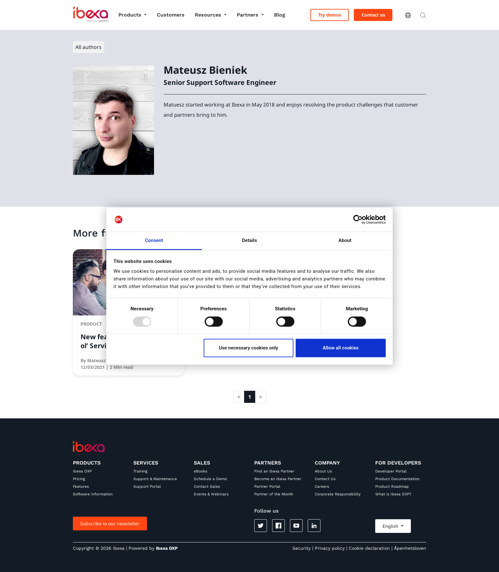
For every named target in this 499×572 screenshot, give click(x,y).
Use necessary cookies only (248, 348)
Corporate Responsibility (338, 494)
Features (81, 486)
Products (130, 15)
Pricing (79, 479)
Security (301, 548)
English (391, 526)
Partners (248, 15)
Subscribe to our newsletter (109, 523)
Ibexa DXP (82, 471)
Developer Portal (391, 471)
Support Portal (147, 486)
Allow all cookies (341, 348)
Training (140, 471)
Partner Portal (267, 486)
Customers (171, 15)
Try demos (329, 15)
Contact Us (325, 479)
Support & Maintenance (155, 479)
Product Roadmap (392, 486)
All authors (88, 47)
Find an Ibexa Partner (274, 471)
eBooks (200, 471)
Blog (279, 15)
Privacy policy (330, 548)
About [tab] (345, 241)
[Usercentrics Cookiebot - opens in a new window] (358, 219)
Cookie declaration (369, 548)
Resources (209, 15)
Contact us (373, 15)
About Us (323, 471)
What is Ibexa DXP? (393, 494)
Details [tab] (249, 241)
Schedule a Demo (210, 479)
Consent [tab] (154, 241)
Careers (322, 486)
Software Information (93, 494)
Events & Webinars (211, 494)
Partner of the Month (273, 494)
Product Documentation (397, 479)
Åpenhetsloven (410, 548)
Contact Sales (207, 486)
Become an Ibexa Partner (277, 479)
